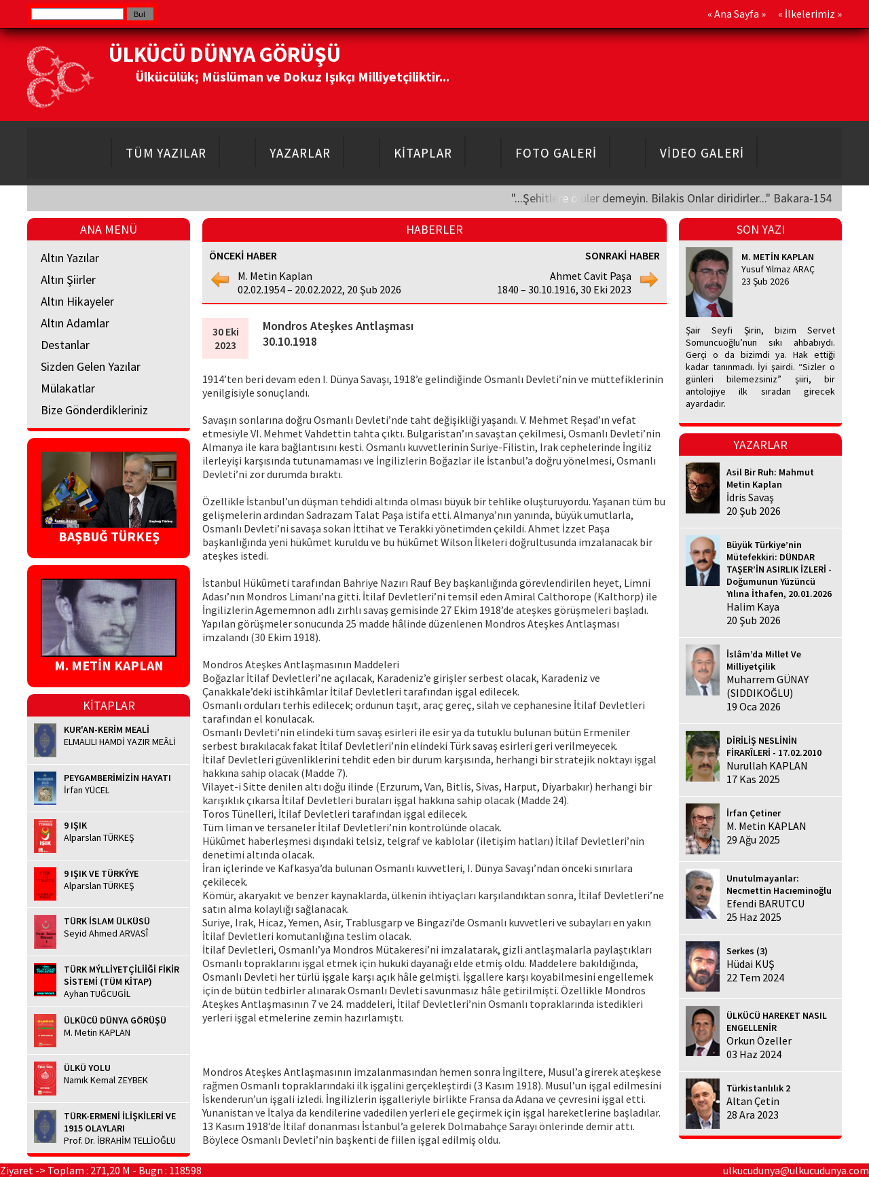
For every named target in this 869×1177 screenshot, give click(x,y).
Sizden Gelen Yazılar (91, 366)
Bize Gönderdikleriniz (94, 410)
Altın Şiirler (68, 279)
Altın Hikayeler (77, 301)
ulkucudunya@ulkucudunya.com (796, 1170)
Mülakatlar (68, 388)
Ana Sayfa (736, 13)
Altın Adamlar (75, 323)
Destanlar (65, 344)
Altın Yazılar (70, 258)
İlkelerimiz (810, 13)
